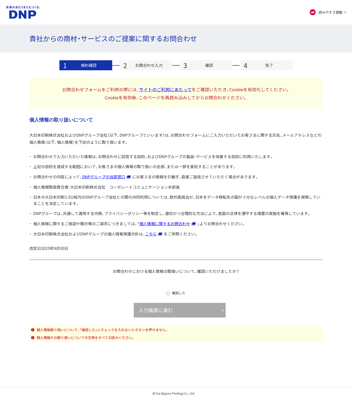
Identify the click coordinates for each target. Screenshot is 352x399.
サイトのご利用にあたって (165, 89)
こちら (151, 234)
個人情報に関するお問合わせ (164, 223)
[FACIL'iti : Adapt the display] (328, 12)
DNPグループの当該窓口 (103, 177)
